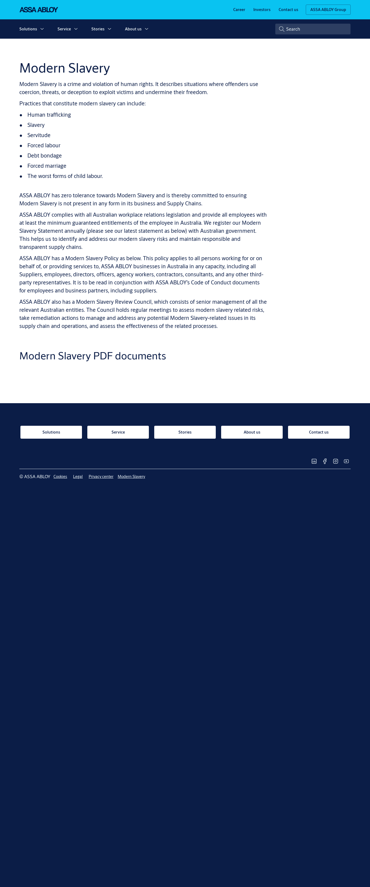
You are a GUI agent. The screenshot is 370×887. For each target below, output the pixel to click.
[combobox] (313, 29)
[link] (239, 9)
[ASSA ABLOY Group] (328, 10)
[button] (42, 29)
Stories (98, 28)
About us (133, 28)
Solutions (28, 28)
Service (64, 28)
